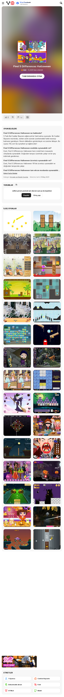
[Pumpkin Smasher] (47, 471)
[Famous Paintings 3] (47, 244)
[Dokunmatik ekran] (17, 684)
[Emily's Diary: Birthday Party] (17, 471)
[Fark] (47, 684)
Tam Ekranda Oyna (32, 76)
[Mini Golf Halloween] (17, 494)
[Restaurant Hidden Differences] (17, 312)
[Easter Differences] (17, 266)
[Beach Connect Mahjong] (17, 335)
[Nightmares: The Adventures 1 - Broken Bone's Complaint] (17, 357)
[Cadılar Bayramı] (47, 678)
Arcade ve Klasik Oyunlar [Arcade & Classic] (19, 177)
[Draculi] (17, 425)
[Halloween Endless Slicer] (47, 516)
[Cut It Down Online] (17, 221)
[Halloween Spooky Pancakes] (17, 516)
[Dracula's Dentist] (47, 448)
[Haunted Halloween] (17, 448)
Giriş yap (37, 195)
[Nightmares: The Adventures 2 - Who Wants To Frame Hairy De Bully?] (47, 357)
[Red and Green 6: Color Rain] (47, 312)
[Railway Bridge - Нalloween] (17, 539)
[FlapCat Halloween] (47, 539)
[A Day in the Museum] (17, 244)
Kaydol (26, 195)
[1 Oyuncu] (17, 678)
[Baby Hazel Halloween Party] (47, 425)
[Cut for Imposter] (47, 335)
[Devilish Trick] (17, 380)
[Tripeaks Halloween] (47, 403)
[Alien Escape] (47, 289)
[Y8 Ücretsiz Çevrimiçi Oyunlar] (10, 3)
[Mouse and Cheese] (47, 266)
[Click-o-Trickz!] (47, 380)
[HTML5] (17, 690)
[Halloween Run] (47, 494)
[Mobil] (47, 690)
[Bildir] (20, 117)
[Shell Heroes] (17, 289)
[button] (10, 173)
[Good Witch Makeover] (17, 403)
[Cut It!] (47, 221)
